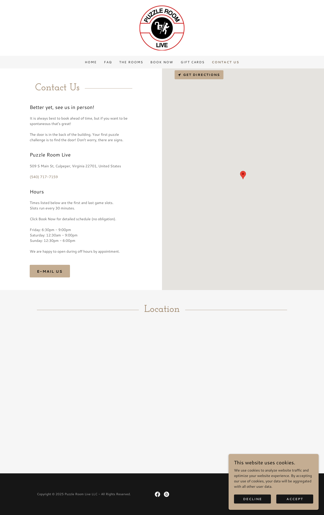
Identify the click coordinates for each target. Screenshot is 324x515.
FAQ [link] (108, 62)
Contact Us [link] (225, 62)
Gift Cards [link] (193, 62)
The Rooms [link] (131, 62)
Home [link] (91, 62)
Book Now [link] (161, 62)
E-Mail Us (50, 271)
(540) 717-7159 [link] (44, 176)
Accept (294, 499)
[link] (162, 27)
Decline (252, 499)
